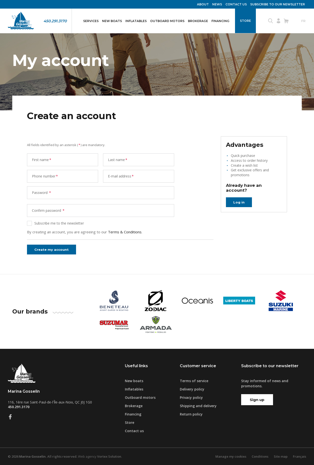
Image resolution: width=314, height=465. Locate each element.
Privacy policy (191, 397)
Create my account (53, 249)
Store (245, 21)
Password (42, 192)
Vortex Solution (109, 456)
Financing (220, 21)
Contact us (236, 4)
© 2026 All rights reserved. (42, 456)
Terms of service (194, 380)
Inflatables (136, 21)
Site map (281, 456)
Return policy (191, 414)
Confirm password (48, 210)
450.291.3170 (55, 21)
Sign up (257, 399)
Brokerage (198, 21)
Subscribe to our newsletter (277, 4)
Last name (118, 159)
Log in (239, 202)
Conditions (260, 456)
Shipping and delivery (198, 405)
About (203, 4)
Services (91, 21)
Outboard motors (167, 21)
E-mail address (121, 176)
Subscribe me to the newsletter (59, 223)
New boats (112, 21)
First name (42, 159)
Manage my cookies (230, 456)
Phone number (45, 176)
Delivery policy (192, 389)
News (217, 4)
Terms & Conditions (125, 231)
